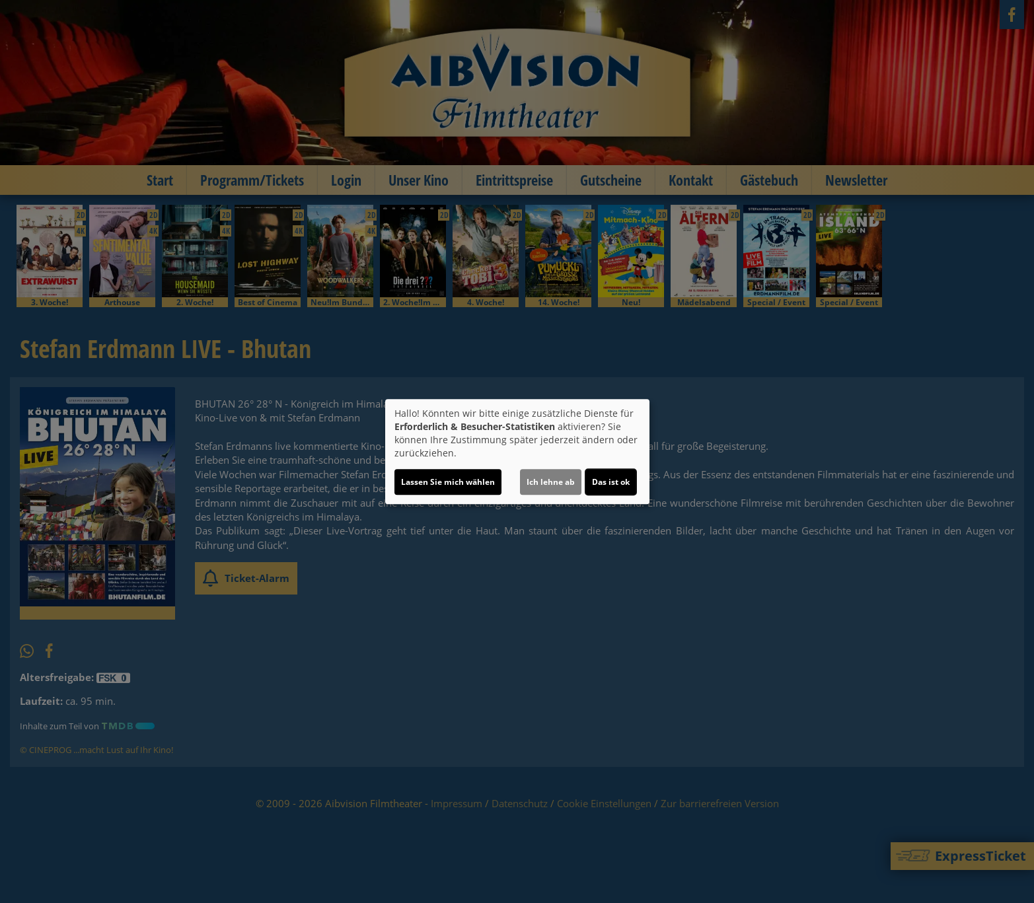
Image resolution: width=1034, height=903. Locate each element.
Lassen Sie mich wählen (448, 482)
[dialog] (517, 452)
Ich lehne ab (551, 482)
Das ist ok (611, 482)
